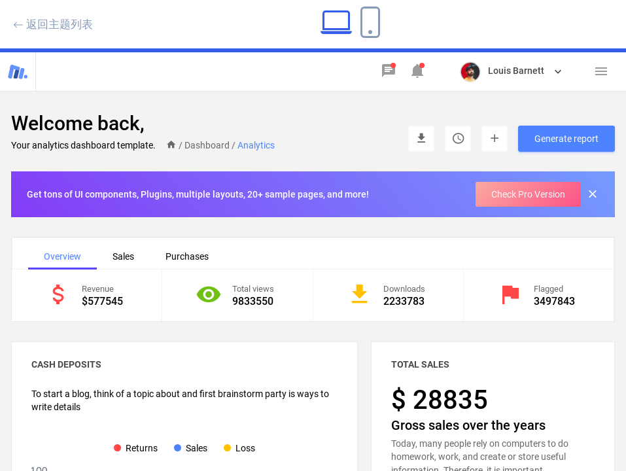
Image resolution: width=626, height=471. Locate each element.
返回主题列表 (53, 23)
